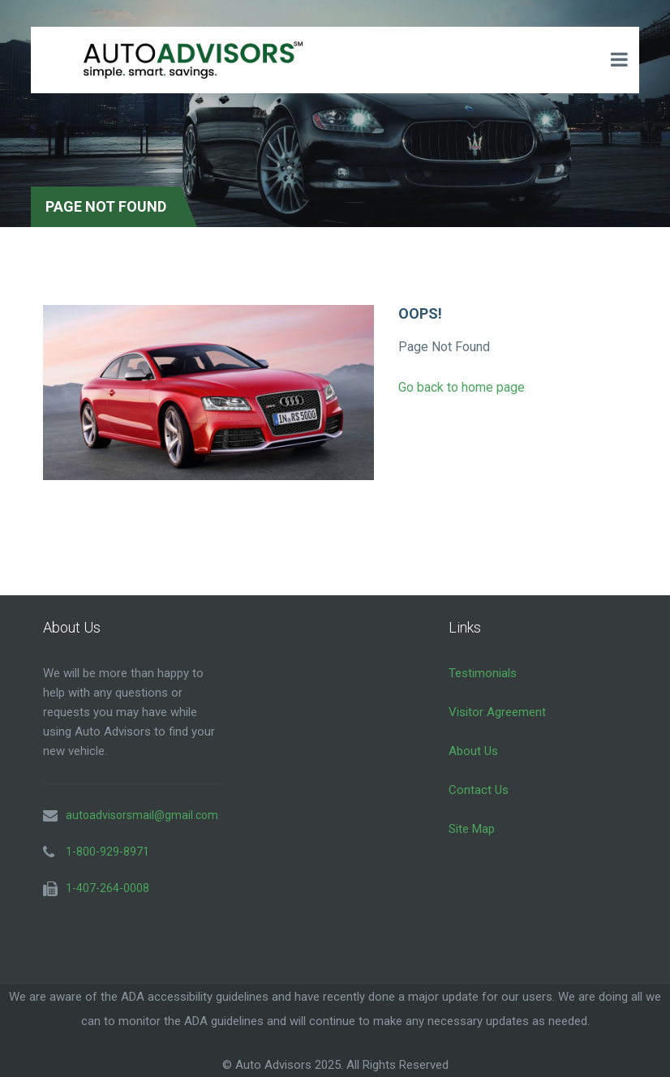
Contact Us (479, 790)
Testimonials (483, 673)
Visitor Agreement (497, 712)
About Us (473, 751)
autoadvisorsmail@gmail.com (142, 815)
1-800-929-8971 (107, 851)
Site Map (472, 829)
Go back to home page (461, 387)
